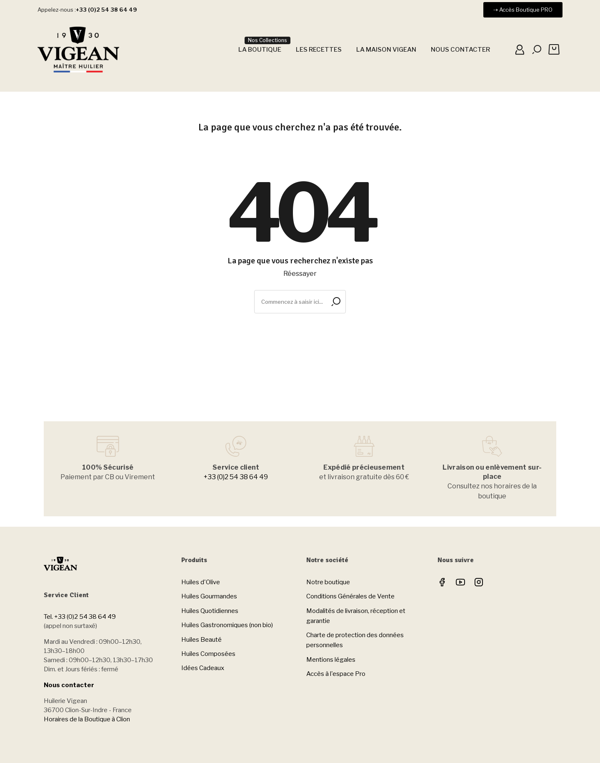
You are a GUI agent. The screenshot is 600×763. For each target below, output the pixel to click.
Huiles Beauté (201, 639)
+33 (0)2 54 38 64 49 (236, 477)
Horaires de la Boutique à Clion (87, 719)
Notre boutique (328, 582)
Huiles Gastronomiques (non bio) (227, 625)
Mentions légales (330, 659)
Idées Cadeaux (202, 668)
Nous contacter (69, 685)
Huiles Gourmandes (209, 596)
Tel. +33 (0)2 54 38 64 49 (80, 616)
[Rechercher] (300, 301)
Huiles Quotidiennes (209, 611)
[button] (522, 10)
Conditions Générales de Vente (350, 596)
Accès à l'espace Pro (335, 674)
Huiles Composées (208, 654)
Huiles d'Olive (200, 582)
